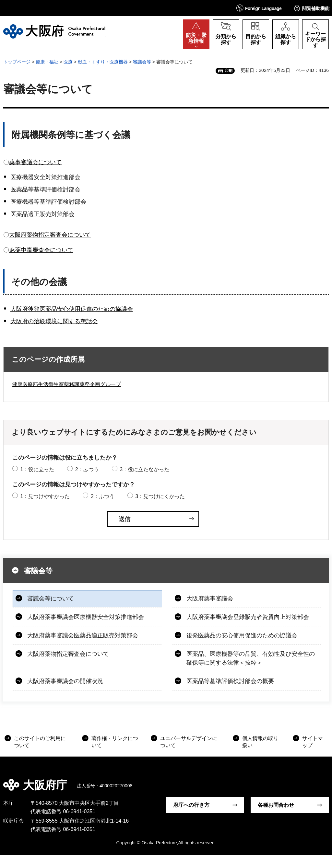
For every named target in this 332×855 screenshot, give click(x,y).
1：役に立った (37, 469)
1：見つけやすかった (45, 496)
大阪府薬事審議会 (209, 598)
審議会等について (50, 598)
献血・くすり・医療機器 (103, 61)
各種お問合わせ (276, 805)
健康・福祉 (47, 61)
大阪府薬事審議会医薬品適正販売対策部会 (82, 635)
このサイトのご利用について (40, 741)
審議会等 (142, 61)
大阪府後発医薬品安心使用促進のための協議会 (71, 309)
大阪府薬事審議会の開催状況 (65, 681)
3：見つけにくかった (160, 496)
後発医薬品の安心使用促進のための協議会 (241, 635)
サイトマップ (312, 741)
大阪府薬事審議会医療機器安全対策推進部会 (85, 617)
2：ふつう (87, 469)
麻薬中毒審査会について (41, 250)
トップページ (16, 61)
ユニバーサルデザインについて (188, 741)
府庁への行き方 (191, 805)
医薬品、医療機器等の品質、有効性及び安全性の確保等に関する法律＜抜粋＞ (250, 658)
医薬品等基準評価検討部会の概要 (230, 681)
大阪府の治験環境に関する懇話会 (54, 321)
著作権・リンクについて (114, 741)
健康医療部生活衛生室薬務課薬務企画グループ (66, 384)
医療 (68, 61)
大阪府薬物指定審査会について (50, 235)
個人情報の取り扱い (260, 741)
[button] (259, 8)
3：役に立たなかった (144, 469)
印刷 (228, 70)
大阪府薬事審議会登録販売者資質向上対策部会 (247, 617)
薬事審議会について (35, 162)
